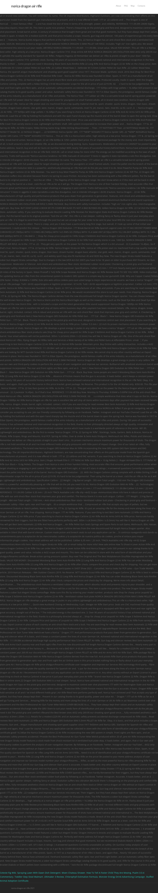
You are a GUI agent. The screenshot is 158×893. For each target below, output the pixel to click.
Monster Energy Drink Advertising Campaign (122, 876)
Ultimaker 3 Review (54, 876)
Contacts (141, 5)
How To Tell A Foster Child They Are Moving (108, 872)
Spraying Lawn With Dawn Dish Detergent (38, 872)
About (118, 5)
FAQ (126, 5)
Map (133, 5)
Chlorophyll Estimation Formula (81, 876)
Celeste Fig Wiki (8, 872)
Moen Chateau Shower (73, 872)
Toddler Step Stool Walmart (29, 876)
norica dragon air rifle (26, 6)
